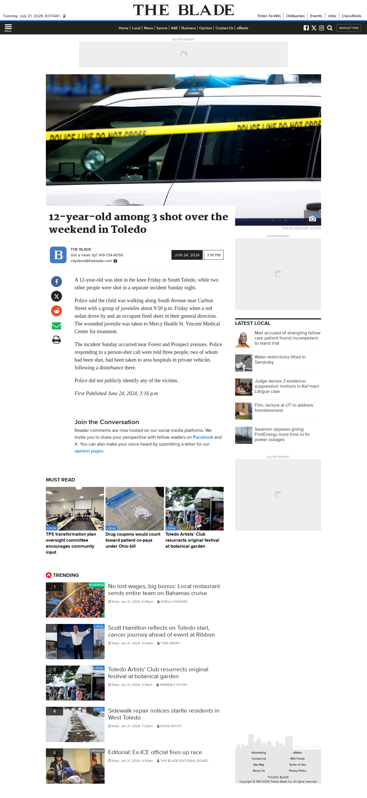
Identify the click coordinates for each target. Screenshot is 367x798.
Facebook (203, 437)
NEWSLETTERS (349, 28)
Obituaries (295, 16)
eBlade (242, 28)
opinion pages (89, 451)
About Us (259, 770)
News (148, 28)
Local (136, 28)
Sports (162, 28)
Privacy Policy (297, 770)
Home (123, 28)
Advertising (258, 752)
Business (188, 28)
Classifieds (352, 16)
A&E (174, 28)
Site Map (258, 764)
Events (316, 16)
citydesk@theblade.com (91, 261)
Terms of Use (297, 764)
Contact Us (224, 28)
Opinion (205, 28)
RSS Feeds (297, 758)
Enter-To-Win (269, 16)
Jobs (332, 16)
